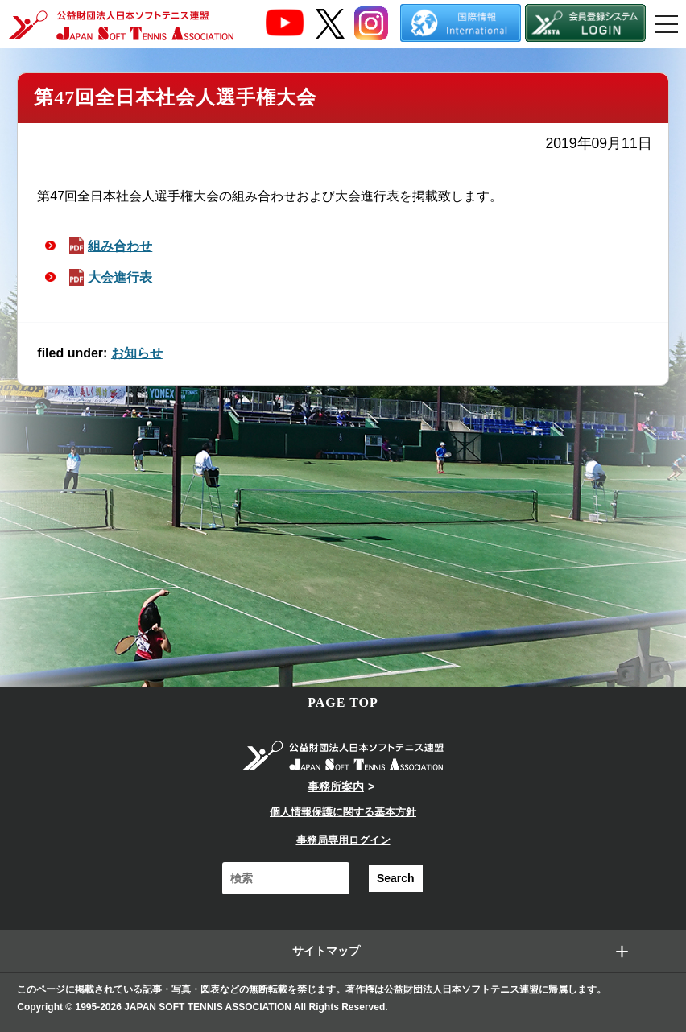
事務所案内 (336, 786)
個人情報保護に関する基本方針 (343, 812)
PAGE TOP (343, 702)
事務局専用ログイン (343, 840)
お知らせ (137, 353)
